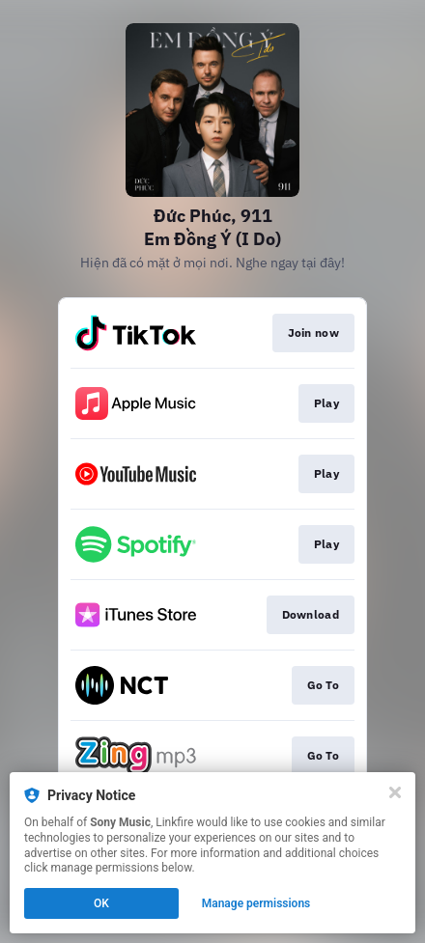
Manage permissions (256, 903)
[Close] (395, 792)
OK (101, 903)
